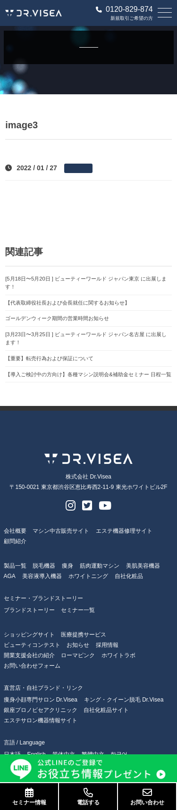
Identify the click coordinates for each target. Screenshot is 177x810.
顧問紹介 (15, 541)
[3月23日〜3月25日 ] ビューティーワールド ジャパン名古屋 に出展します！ (86, 338)
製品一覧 (15, 565)
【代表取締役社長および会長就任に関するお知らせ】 (67, 303)
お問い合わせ (147, 797)
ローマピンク (78, 655)
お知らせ (78, 645)
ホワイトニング (88, 576)
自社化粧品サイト (106, 710)
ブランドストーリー (29, 610)
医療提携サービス (83, 634)
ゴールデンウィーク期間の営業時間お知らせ (57, 318)
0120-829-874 (124, 9)
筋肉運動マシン (99, 565)
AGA (10, 576)
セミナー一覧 (78, 610)
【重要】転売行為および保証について (49, 358)
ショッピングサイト (29, 634)
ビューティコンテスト (32, 645)
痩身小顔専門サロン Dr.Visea (40, 699)
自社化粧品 (129, 576)
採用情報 (107, 645)
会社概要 (15, 531)
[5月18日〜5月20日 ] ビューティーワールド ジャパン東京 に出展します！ (86, 282)
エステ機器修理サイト (124, 531)
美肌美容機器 (143, 565)
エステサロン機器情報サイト (40, 720)
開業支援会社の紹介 (29, 655)
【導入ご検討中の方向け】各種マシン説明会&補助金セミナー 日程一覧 (88, 374)
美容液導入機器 (42, 576)
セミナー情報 (29, 797)
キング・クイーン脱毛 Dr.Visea (123, 699)
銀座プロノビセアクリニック (40, 710)
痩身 (67, 565)
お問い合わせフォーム (32, 665)
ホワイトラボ (118, 655)
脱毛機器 (44, 565)
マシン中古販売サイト (61, 531)
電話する (88, 797)
